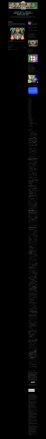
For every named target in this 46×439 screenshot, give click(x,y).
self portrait (30, 309)
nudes (34, 263)
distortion (36, 182)
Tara (29, 332)
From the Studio (34, 206)
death (36, 175)
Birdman (30, 154)
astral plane (33, 146)
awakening (30, 150)
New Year (33, 260)
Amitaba (36, 136)
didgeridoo (33, 179)
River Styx (32, 299)
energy (35, 192)
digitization (35, 181)
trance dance (33, 341)
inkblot (36, 230)
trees (33, 344)
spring (31, 325)
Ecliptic (30, 188)
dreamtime (30, 185)
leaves (30, 239)
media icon (35, 250)
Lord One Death (32, 242)
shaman (33, 310)
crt (34, 172)
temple (30, 333)
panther (33, 270)
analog (31, 137)
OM (36, 265)
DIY (33, 183)
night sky (34, 262)
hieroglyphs (32, 222)
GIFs (32, 209)
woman (30, 365)
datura (30, 175)
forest (31, 204)
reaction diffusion (31, 295)
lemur (33, 239)
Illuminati (33, 226)
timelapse (31, 338)
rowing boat (30, 302)
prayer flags (33, 284)
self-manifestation (35, 309)
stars (33, 326)
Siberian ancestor (34, 313)
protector (34, 286)
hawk (30, 219)
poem (32, 278)
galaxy (36, 207)
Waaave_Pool (31, 360)
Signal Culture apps (32, 314)
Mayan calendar (31, 250)
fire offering (34, 199)
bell (32, 152)
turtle (31, 346)
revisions (31, 298)
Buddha (30, 158)
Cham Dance (30, 164)
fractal (30, 205)
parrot (29, 271)
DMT (31, 184)
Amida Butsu (33, 136)
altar (36, 134)
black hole (33, 154)
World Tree (30, 366)
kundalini (33, 236)
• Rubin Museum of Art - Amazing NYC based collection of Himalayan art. (33, 423)
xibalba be (34, 366)
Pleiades (35, 277)
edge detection (33, 189)
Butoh (30, 160)
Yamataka (33, 367)
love (34, 243)
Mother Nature (32, 256)
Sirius (36, 317)
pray (35, 283)
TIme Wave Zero (34, 337)
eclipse (35, 187)
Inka (33, 230)
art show (35, 145)
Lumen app (35, 244)
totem (34, 339)
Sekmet (30, 308)
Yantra (36, 367)
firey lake (31, 200)
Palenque (34, 268)
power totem (34, 282)
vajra (32, 349)
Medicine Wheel (34, 252)
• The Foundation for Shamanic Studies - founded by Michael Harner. (32, 432)
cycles (31, 173)
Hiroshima (36, 223)
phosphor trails (30, 273)
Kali (37, 235)
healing (32, 219)
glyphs (35, 211)
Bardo (32, 151)
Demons (35, 177)
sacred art (33, 304)
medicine (31, 251)
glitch (29, 210)
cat (36, 161)
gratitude (36, 213)
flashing (32, 201)
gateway (30, 208)
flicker (29, 202)
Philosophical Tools (34, 272)
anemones (30, 141)
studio (31, 328)
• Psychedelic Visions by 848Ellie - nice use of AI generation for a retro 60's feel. (33, 421)
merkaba (34, 253)
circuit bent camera (31, 166)
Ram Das (36, 292)
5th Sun (32, 132)
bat (34, 151)
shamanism (29, 312)
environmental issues (32, 194)
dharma (36, 178)
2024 (29, 100)
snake (29, 321)
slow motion (30, 320)
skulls (36, 318)
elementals (30, 191)
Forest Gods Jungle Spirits (31, 67)
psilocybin (30, 287)
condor (32, 169)
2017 (29, 107)
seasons (30, 307)
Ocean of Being (34, 264)
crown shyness (32, 172)
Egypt (36, 189)
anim (33, 141)
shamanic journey (33, 311)
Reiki (36, 296)
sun (32, 329)
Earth (30, 187)
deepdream (31, 177)
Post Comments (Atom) (15, 49)
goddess (30, 212)
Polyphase (33, 279)
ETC (33, 195)
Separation (30, 310)
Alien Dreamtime (33, 133)
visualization (31, 358)
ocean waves (30, 265)
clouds (31, 167)
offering (23, 41)
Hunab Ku (29, 226)
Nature (35, 259)
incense (36, 228)
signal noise (31, 315)
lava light (35, 238)
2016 (31, 130)
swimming (35, 329)
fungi (31, 207)
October (31, 121)
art (32, 145)
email (36, 191)
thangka (31, 335)
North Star (29, 263)
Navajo (30, 260)
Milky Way (35, 254)
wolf (36, 364)
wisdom (35, 363)
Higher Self (35, 222)
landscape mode (31, 238)
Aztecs (30, 151)
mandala (30, 247)
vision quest (35, 356)
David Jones (32, 175)
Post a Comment (10, 46)
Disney (33, 182)
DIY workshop (35, 183)
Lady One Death (17, 41)
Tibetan (30, 336)
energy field (31, 193)
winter (33, 363)
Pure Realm (35, 290)
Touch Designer (34, 340)
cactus (32, 160)
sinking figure (35, 316)
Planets (33, 275)
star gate (30, 326)
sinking (32, 316)
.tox (33, 130)
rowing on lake (34, 302)
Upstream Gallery (31, 347)
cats (29, 162)
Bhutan (30, 153)
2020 (29, 104)
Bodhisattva (31, 156)
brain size (32, 157)
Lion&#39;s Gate (31, 241)
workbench (32, 365)
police (29, 279)
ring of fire (34, 298)
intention (32, 231)
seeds (32, 307)
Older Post (25, 47)
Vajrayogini (35, 349)
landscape (36, 237)
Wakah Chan (35, 360)
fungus (34, 207)
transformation (34, 342)
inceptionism (31, 229)
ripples (37, 298)
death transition (31, 176)
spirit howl (30, 323)
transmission (34, 343)
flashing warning (35, 201)
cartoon (35, 161)
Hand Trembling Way (31, 218)
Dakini (11, 41)
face (29, 197)
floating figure (35, 202)
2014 (29, 111)
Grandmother (32, 213)
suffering (36, 328)
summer (30, 329)
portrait (34, 280)
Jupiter (31, 235)
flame (37, 200)
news (35, 260)
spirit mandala (35, 323)
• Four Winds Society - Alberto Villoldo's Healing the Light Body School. (32, 407)
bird (35, 153)
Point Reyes (35, 278)
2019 (29, 105)
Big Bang (33, 153)
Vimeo (31, 356)
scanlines (35, 305)
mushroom (31, 258)
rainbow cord (32, 292)
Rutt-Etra (33, 303)
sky (28, 319)
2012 (29, 113)
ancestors (31, 140)
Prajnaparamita (32, 283)
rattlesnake (36, 293)
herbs (29, 222)
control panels (35, 170)
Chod (34, 165)
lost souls (36, 242)
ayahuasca (34, 150)
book (29, 157)
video (35, 351)
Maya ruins (35, 249)
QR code (29, 291)
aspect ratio (29, 146)
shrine (30, 313)
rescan (34, 297)
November (31, 120)
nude (32, 263)
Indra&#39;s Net (31, 230)
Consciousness (30, 170)
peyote (29, 272)
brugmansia (35, 157)
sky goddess (31, 319)
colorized (35, 168)
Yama (31, 367)
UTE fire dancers (34, 348)
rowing (36, 301)
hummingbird (35, 225)
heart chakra (32, 221)
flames (29, 201)
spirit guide (35, 322)
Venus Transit (31, 351)
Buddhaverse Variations (31, 66)
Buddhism (34, 159)
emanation (31, 192)
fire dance (31, 199)
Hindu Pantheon (32, 223)
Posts (29, 389)
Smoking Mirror (34, 320)
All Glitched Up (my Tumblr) (31, 36)
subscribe (33, 328)
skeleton (30, 318)
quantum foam (33, 291)
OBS (36, 263)
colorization (31, 168)
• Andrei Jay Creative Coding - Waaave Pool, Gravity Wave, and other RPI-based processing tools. (32, 396)
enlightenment (35, 193)
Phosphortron (35, 273)
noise (36, 262)
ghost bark (33, 208)
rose (33, 301)
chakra (36, 163)
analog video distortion (34, 139)
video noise (33, 355)
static (35, 326)
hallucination (35, 217)
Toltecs (36, 338)
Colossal (29, 169)
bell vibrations (35, 152)
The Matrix (34, 335)
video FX (31, 354)
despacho (34, 178)
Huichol (31, 225)
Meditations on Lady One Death (33, 123)
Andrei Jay (35, 140)
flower (29, 203)
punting (32, 290)
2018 (29, 106)
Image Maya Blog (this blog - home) (32, 34)
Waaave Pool (34, 359)
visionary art (33, 357)
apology (29, 144)
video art (30, 353)
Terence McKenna (32, 334)
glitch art (33, 210)
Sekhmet (35, 307)
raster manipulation (31, 293)
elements (34, 191)
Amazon (35, 135)
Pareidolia (36, 270)
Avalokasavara (30, 149)
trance (29, 341)
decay (34, 176)
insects (30, 231)
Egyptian (30, 190)
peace (36, 271)
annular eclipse (33, 143)
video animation (33, 352)
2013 (29, 112)
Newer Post (9, 47)
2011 (29, 114)
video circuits (35, 353)
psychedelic (34, 287)
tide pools (34, 336)
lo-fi (34, 241)
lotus (29, 243)
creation (32, 171)
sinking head (30, 317)
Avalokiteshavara (35, 149)
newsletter (29, 261)
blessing (36, 154)
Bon (34, 156)
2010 (29, 115)
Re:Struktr (35, 294)
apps (31, 144)
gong (29, 213)
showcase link (35, 312)
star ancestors (34, 325)
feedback (32, 198)
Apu (33, 144)
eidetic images (34, 190)
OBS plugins (30, 264)
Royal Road (30, 303)
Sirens (34, 317)
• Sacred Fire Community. (31, 425)
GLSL (33, 211)
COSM (29, 171)
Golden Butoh (34, 212)
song (35, 321)
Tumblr (29, 346)
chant (33, 164)
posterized (32, 281)
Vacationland (29, 349)
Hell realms (36, 221)
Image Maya (35, 226)
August (31, 126)
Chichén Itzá (31, 165)
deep (36, 176)
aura (36, 148)
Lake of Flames (32, 237)
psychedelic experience (33, 288)
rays (31, 294)
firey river (34, 200)
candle (29, 161)
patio (31, 271)
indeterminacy (35, 229)
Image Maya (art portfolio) (31, 35)
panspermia (29, 270)
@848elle (36, 130)
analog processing (32, 138)
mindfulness (30, 255)
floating (32, 202)
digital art (33, 180)
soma (33, 321)
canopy (32, 161)
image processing (32, 227)
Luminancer (30, 245)
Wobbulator (34, 364)
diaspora (30, 179)
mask (30, 249)
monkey (33, 255)
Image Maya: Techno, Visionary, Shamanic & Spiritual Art (23, 13)
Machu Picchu (34, 245)
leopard (35, 239)
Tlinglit (34, 338)
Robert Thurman (34, 300)
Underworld (35, 346)
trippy (32, 345)
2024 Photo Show (32, 131)
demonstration (30, 178)
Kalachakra (34, 235)
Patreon (33, 271)
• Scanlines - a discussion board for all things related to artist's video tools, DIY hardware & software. (33, 427)
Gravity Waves (30, 214)
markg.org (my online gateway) (32, 37)
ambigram (30, 136)
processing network (34, 285)
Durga (14, 41)
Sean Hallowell (34, 306)
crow (29, 172)
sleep (34, 319)
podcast (30, 278)
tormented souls (30, 339)
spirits (29, 324)
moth (29, 256)
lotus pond (32, 243)
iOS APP (35, 231)
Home (17, 47)
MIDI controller (31, 254)
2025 (29, 99)
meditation (30, 253)
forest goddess (35, 204)
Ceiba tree (32, 162)
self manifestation (34, 308)
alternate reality (31, 135)
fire (28, 199)
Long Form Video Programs (31, 68)
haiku (36, 216)
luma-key (32, 244)
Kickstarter (29, 236)
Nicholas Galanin (34, 261)
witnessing (29, 364)
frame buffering (34, 205)
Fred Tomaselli (30, 206)
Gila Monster (35, 209)
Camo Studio (35, 160)
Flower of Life (32, 203)
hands (36, 218)
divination (30, 183)
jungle (34, 234)
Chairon (33, 163)
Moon (36, 255)
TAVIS (34, 332)
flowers (36, 203)
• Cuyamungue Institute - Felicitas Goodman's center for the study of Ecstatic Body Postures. (32, 402)
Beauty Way (30, 152)
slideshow (36, 319)
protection (30, 286)
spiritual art (33, 324)
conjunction (35, 169)
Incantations (29, 65)
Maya (20, 41)
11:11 (29, 131)
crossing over (35, 171)
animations (29, 143)
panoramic (34, 269)
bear (36, 151)
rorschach (31, 301)
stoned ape (33, 327)
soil (31, 321)
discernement (30, 182)
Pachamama (31, 267)
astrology (36, 146)
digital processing (33, 181)
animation (34, 142)
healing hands (33, 220)
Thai (36, 334)
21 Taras (36, 131)
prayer (29, 284)
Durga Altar (30, 124)
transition (30, 343)
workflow (36, 365)
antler (36, 143)
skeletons (33, 318)
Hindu (29, 223)
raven (30, 294)
